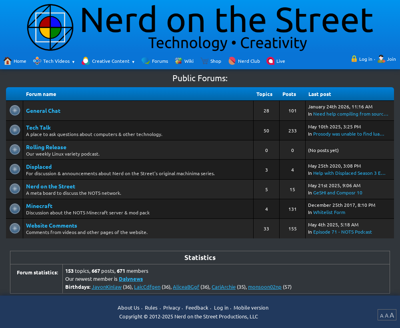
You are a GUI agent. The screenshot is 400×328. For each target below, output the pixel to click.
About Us (129, 307)
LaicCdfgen (147, 286)
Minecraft (39, 205)
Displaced (39, 166)
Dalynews (131, 278)
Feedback (197, 307)
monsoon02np (265, 286)
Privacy (171, 307)
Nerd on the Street (50, 186)
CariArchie (224, 286)
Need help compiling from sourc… (350, 113)
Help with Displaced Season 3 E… (349, 173)
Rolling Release (46, 146)
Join (391, 59)
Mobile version (251, 307)
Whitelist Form (329, 212)
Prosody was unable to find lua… (348, 133)
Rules (151, 307)
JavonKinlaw (107, 286)
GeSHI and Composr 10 (337, 192)
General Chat (43, 110)
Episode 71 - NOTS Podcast (342, 231)
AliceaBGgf (186, 286)
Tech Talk (38, 127)
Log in (365, 59)
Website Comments (51, 225)
